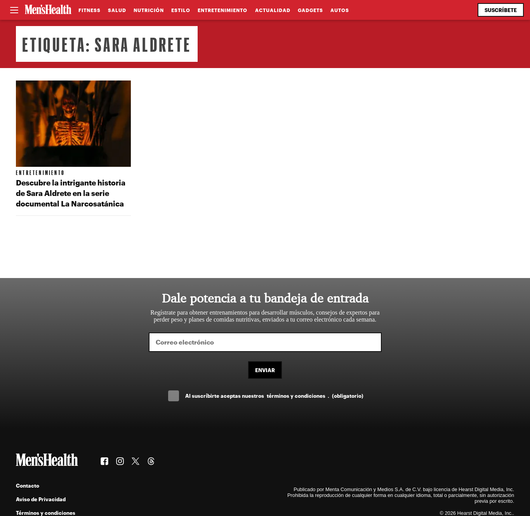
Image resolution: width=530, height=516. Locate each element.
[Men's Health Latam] (48, 10)
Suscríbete (501, 10)
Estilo (180, 10)
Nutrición (149, 10)
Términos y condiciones (45, 513)
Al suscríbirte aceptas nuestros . (274, 396)
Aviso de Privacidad (41, 499)
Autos (339, 10)
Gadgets (310, 10)
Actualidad (272, 10)
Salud (117, 10)
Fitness (89, 10)
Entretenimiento (222, 10)
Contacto (27, 485)
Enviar (265, 370)
